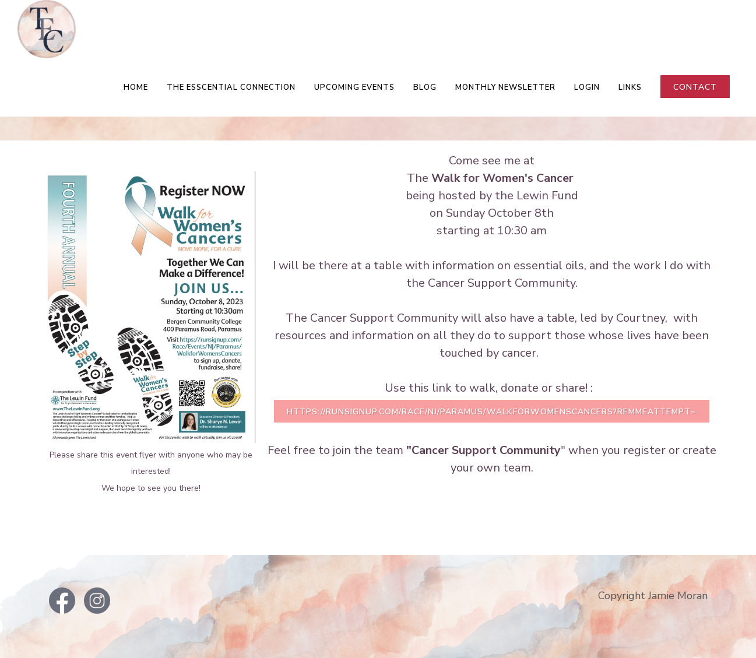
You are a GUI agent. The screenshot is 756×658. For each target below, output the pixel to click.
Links (630, 87)
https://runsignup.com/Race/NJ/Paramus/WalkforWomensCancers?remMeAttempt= (492, 411)
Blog (425, 87)
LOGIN (587, 87)
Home (136, 87)
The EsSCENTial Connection (231, 87)
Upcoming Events (354, 87)
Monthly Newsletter (505, 87)
